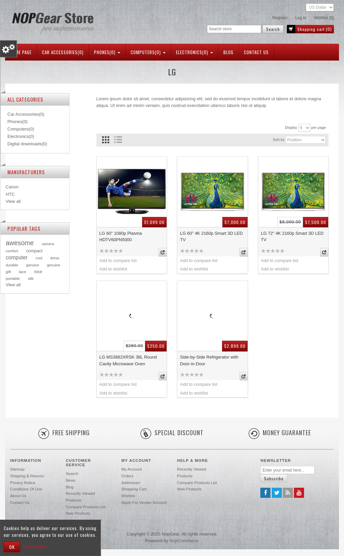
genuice (32, 265)
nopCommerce (184, 540)
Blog (228, 52)
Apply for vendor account (144, 502)
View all (13, 201)
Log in (300, 17)
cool (39, 258)
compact (34, 250)
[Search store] (234, 29)
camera (48, 244)
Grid (106, 139)
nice (38, 271)
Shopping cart (133, 489)
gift (8, 271)
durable (12, 265)
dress (54, 258)
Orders (127, 476)
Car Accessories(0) (63, 52)
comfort (12, 251)
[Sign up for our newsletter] (287, 470)
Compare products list (86, 507)
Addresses (130, 482)
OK (12, 546)
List (118, 139)
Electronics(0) (194, 52)
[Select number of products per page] (304, 128)
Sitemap (17, 469)
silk (31, 278)
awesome (20, 243)
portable (13, 278)
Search (72, 473)
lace (22, 271)
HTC (10, 194)
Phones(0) (107, 52)
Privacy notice (22, 482)
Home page (21, 52)
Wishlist (128, 495)
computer (17, 257)
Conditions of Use (26, 489)
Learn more (35, 546)
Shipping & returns (27, 476)
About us (18, 495)
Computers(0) (148, 52)
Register (280, 17)
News (71, 480)
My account (131, 469)
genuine (53, 265)
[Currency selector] (320, 7)
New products (78, 513)
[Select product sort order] (306, 140)
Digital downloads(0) (27, 143)
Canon (12, 186)
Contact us (256, 52)
